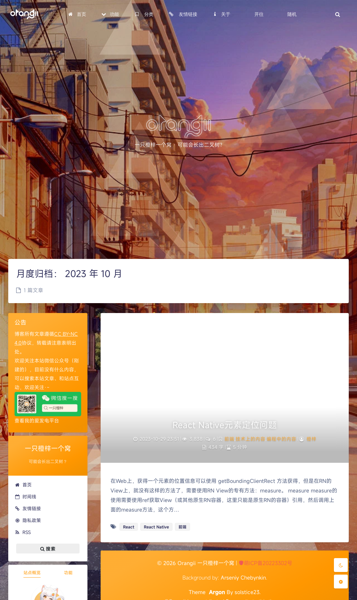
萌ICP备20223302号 (265, 563)
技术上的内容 (250, 439)
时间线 (25, 496)
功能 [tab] (68, 573)
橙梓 (311, 439)
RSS (23, 532)
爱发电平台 (46, 420)
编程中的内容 (281, 439)
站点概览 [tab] (32, 573)
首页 (23, 485)
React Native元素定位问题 (225, 424)
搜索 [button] (48, 548)
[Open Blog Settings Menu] (341, 581)
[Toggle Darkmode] (341, 565)
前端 (229, 439)
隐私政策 (28, 520)
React (128, 526)
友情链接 (28, 508)
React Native (156, 526)
